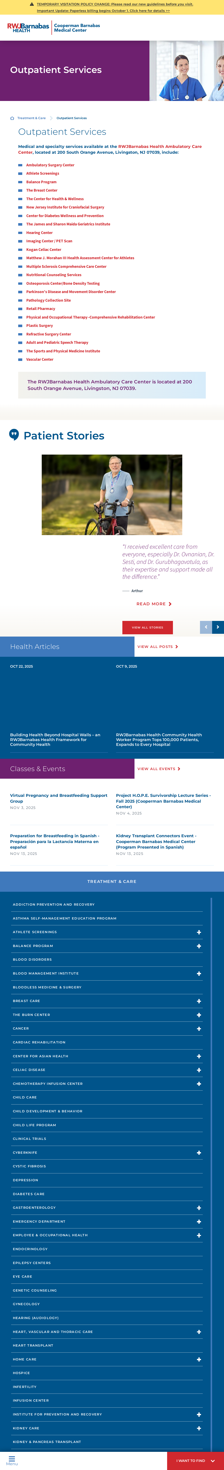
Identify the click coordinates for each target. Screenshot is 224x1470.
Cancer (21, 1028)
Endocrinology (30, 1249)
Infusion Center (31, 1400)
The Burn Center (31, 1014)
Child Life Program (34, 1125)
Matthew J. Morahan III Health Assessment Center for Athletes (80, 258)
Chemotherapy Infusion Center (48, 1083)
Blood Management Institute (46, 973)
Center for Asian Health (40, 1056)
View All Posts (156, 646)
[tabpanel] (112, 495)
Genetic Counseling (35, 1290)
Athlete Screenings (35, 932)
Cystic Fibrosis (29, 1166)
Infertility (25, 1386)
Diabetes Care (29, 1194)
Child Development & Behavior (48, 1111)
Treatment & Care (31, 118)
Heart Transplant (33, 1345)
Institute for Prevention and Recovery (57, 1414)
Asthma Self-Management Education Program (65, 918)
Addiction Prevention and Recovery (54, 904)
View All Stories (147, 627)
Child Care (25, 1097)
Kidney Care (26, 1428)
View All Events (157, 768)
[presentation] (173, 578)
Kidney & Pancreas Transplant (47, 1442)
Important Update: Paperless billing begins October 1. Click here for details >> (103, 11)
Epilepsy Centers (32, 1263)
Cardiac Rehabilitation (39, 1042)
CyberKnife (25, 1152)
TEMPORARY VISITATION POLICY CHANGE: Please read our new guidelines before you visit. (115, 4)
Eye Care (22, 1276)
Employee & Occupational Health (50, 1235)
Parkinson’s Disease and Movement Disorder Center (71, 292)
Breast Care (26, 1001)
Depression (25, 1180)
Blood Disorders (32, 959)
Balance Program (33, 946)
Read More (151, 603)
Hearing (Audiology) (36, 1318)
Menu (12, 1461)
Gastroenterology (34, 1208)
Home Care (25, 1359)
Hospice (21, 1373)
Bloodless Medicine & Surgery (47, 987)
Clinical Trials (29, 1139)
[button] (195, 1461)
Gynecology (26, 1304)
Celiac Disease (29, 1070)
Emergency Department (39, 1221)
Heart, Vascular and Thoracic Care (53, 1331)
